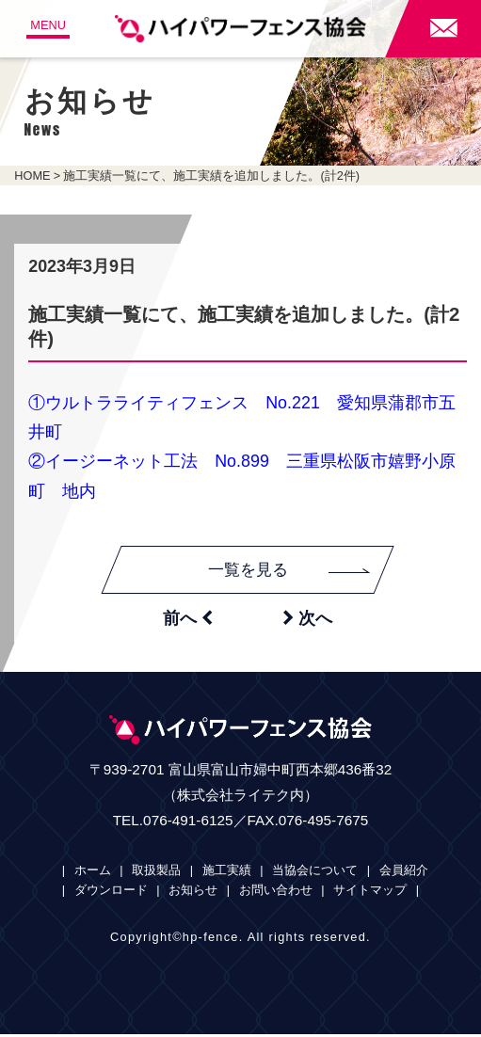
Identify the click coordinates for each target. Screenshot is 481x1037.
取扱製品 (156, 872)
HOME (32, 175)
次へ (307, 619)
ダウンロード (111, 892)
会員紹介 (403, 872)
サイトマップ (370, 892)
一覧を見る (291, 570)
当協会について (315, 872)
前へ (187, 619)
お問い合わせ (276, 892)
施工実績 (226, 872)
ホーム (92, 872)
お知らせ (192, 892)
